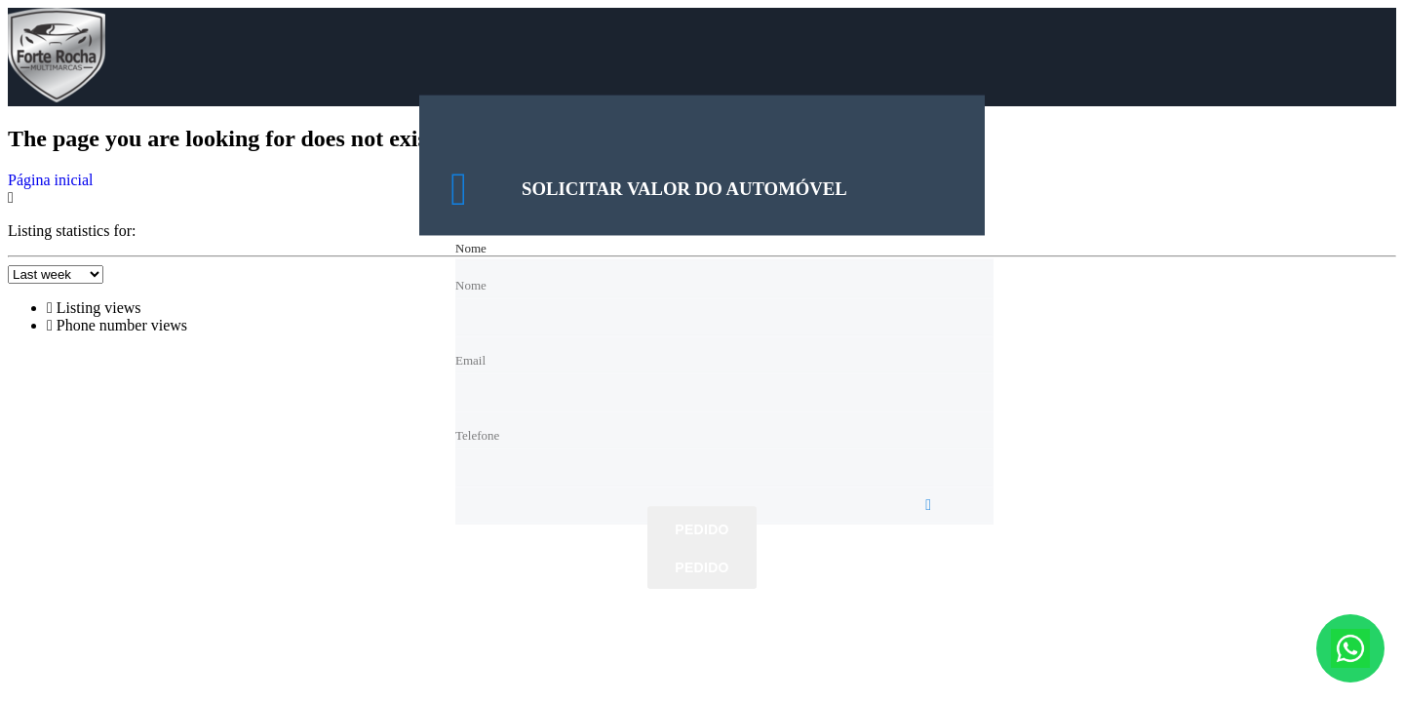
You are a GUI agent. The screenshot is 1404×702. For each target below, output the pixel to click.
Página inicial (51, 180)
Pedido (701, 530)
